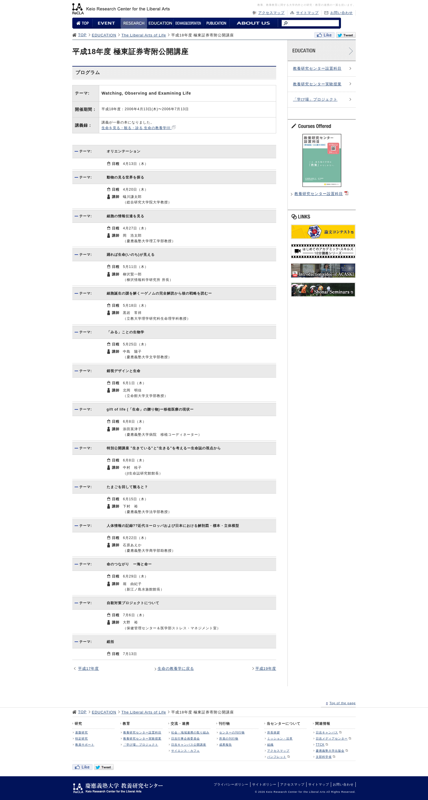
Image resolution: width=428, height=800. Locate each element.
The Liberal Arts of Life (143, 35)
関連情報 (322, 724)
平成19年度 (265, 668)
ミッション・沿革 (280, 738)
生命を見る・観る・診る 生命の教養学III (137, 128)
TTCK (320, 744)
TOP (82, 35)
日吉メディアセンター (332, 738)
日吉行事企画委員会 (185, 738)
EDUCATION (104, 35)
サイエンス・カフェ (185, 750)
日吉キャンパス (327, 732)
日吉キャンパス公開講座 (188, 744)
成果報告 (225, 744)
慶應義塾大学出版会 (330, 750)
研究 (78, 724)
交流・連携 (180, 724)
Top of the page (342, 703)
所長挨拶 (273, 732)
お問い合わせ (341, 13)
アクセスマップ (271, 13)
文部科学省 (324, 756)
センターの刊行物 (232, 732)
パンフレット (276, 756)
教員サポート (84, 744)
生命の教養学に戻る (176, 668)
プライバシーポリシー (231, 784)
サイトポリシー (264, 784)
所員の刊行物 (228, 738)
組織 (270, 744)
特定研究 (81, 738)
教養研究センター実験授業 (317, 84)
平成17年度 (88, 668)
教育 (126, 724)
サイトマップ (307, 13)
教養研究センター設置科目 (317, 68)
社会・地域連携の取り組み (190, 732)
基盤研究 (81, 732)
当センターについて (283, 724)
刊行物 (224, 724)
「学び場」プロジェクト (315, 99)
